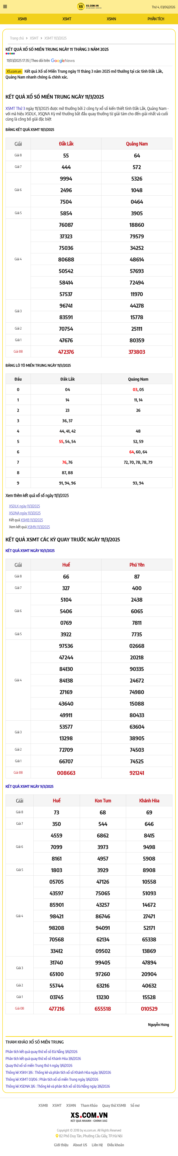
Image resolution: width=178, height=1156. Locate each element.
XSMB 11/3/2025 (32, 520)
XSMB (22, 19)
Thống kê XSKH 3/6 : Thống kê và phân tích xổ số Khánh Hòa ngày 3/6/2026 (58, 1072)
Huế (66, 564)
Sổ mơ (135, 1105)
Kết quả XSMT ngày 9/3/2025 (30, 786)
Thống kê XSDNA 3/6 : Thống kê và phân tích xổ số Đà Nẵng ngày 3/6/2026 (58, 1086)
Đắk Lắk (66, 143)
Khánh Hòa (149, 800)
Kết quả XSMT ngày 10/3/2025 (30, 550)
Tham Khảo (89, 1105)
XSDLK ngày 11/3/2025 (24, 506)
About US (80, 1145)
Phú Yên (137, 564)
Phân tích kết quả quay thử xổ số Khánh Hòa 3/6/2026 (43, 1058)
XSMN (111, 19)
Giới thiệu (61, 1145)
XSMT (67, 19)
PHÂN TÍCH (156, 19)
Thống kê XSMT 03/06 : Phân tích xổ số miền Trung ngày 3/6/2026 (52, 1079)
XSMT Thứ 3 (15, 108)
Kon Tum (103, 800)
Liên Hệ (97, 1145)
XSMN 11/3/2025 (38, 527)
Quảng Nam (137, 143)
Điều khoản (115, 1145)
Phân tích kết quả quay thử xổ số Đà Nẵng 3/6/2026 (41, 1051)
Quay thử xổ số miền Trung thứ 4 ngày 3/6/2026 (39, 1065)
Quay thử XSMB (114, 1105)
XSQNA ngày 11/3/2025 (25, 513)
